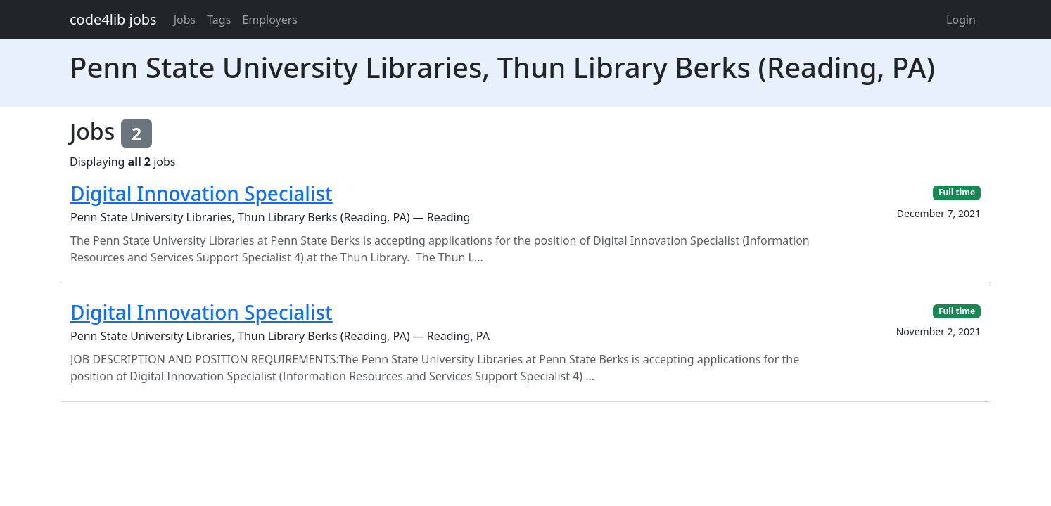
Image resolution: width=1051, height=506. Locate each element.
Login (961, 19)
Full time (956, 192)
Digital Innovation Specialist (201, 193)
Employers (270, 19)
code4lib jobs (113, 19)
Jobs (185, 19)
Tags (219, 19)
